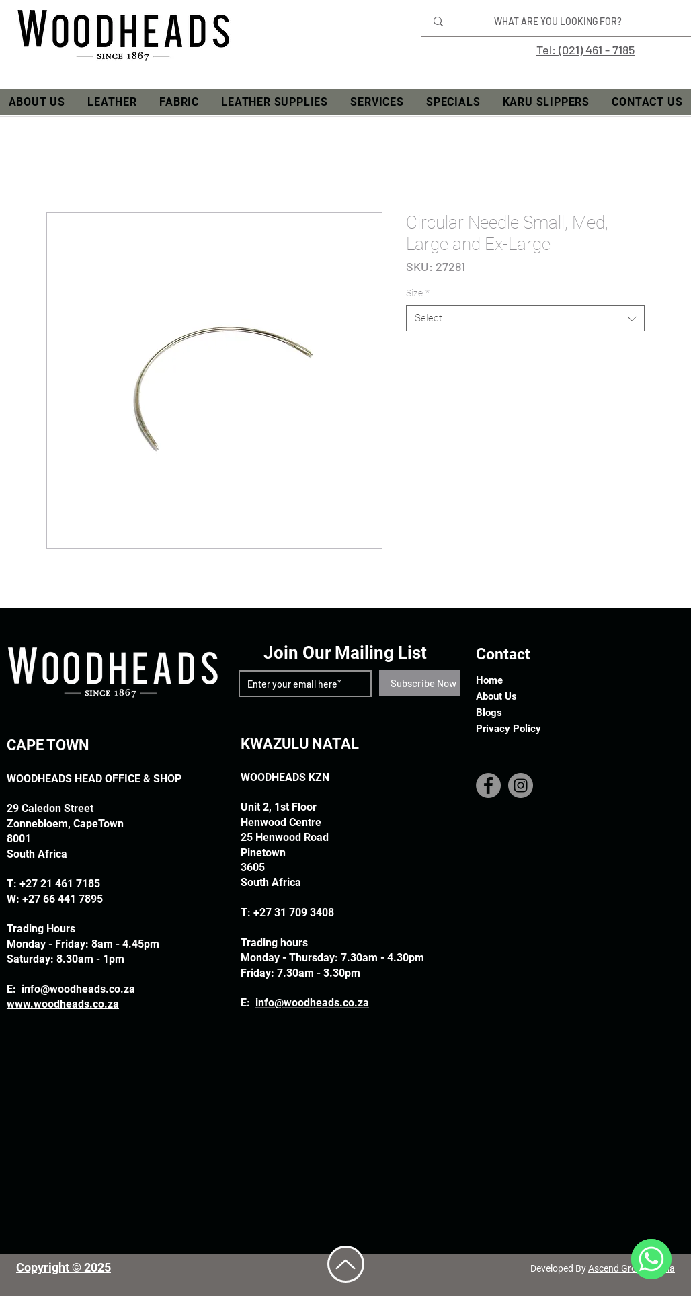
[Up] (345, 1264)
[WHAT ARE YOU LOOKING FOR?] (558, 21)
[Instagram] (520, 785)
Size (418, 293)
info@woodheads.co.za (78, 989)
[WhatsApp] (651, 1259)
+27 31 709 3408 (293, 912)
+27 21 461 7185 (59, 883)
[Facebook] (488, 785)
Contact (503, 654)
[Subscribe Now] (423, 683)
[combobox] (525, 318)
